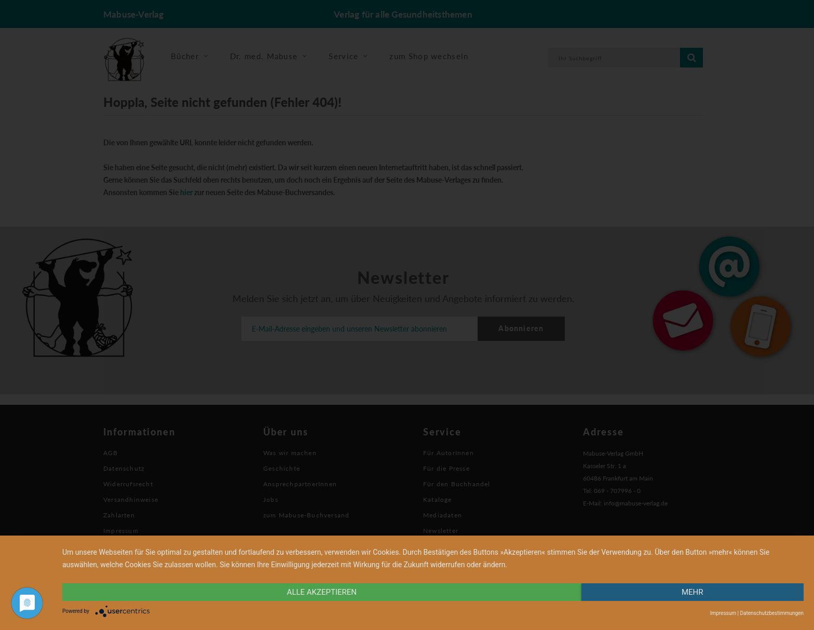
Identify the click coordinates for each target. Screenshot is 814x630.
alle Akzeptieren (322, 592)
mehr (692, 592)
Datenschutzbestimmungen (772, 613)
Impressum (723, 613)
